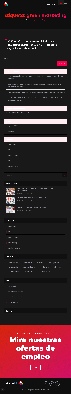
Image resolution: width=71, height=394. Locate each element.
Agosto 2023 (12, 126)
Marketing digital (14, 166)
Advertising (12, 144)
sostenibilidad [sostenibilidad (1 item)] (45, 271)
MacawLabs (45, 390)
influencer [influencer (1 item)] (57, 267)
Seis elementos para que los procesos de (32, 198)
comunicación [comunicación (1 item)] (12, 263)
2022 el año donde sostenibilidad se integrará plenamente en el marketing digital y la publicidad (32, 45)
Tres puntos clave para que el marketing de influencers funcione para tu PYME (36, 92)
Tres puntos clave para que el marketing (32, 207)
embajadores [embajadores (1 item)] (54, 263)
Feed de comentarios (15, 297)
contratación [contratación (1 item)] (27, 263)
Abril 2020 (12, 131)
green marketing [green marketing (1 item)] (28, 267)
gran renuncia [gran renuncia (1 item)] (12, 267)
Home (28, 20)
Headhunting (13, 155)
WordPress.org (13, 302)
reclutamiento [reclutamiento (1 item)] (30, 271)
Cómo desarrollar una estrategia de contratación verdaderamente (35, 190)
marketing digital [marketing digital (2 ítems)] (13, 271)
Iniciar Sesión (12, 286)
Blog (9, 150)
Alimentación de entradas (17, 291)
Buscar (6, 59)
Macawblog (12, 161)
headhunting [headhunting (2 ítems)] (44, 267)
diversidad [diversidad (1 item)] (40, 263)
